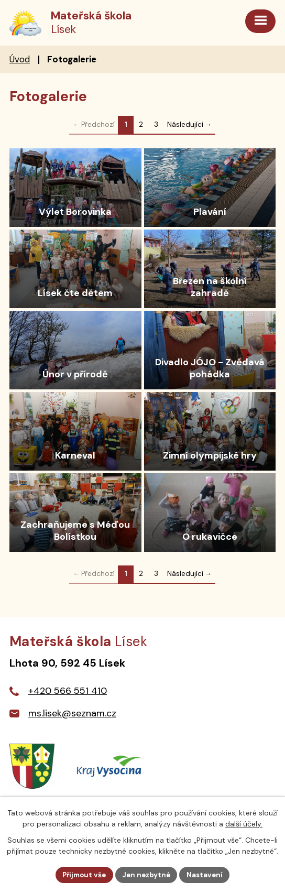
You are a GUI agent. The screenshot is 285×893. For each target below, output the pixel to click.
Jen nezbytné (147, 874)
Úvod (19, 60)
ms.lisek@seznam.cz (72, 715)
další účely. (243, 823)
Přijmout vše (82, 874)
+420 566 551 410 (67, 692)
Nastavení (208, 874)
